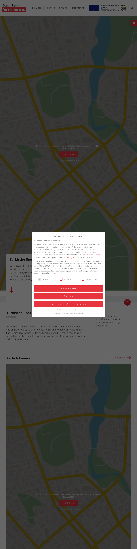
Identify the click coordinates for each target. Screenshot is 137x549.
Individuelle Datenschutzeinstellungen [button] (68, 310)
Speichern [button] (68, 296)
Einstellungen (69, 257)
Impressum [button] (80, 313)
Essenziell (43, 279)
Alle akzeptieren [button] (68, 288)
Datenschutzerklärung (94, 255)
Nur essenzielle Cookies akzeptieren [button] (68, 304)
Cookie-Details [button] (57, 313)
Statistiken (65, 279)
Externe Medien (89, 279)
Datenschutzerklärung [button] (69, 313)
